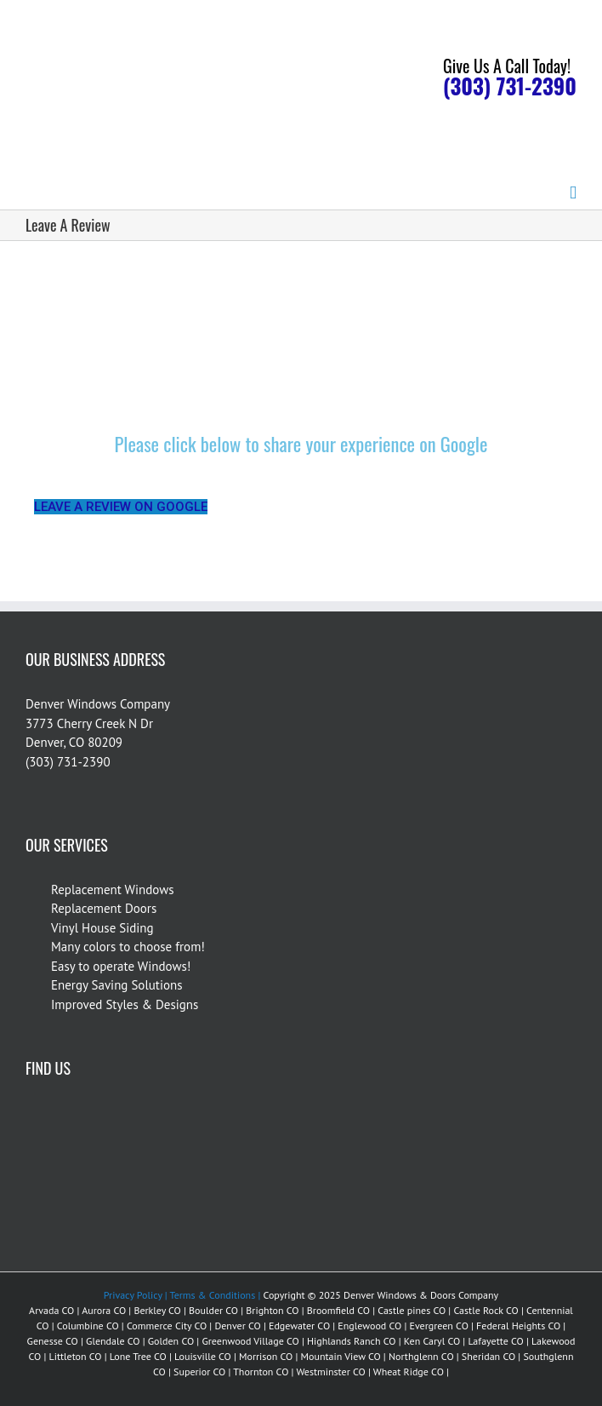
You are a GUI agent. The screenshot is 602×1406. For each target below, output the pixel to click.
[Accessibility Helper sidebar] (581, 20)
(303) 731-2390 (509, 85)
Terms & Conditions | (214, 1294)
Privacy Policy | (136, 1294)
